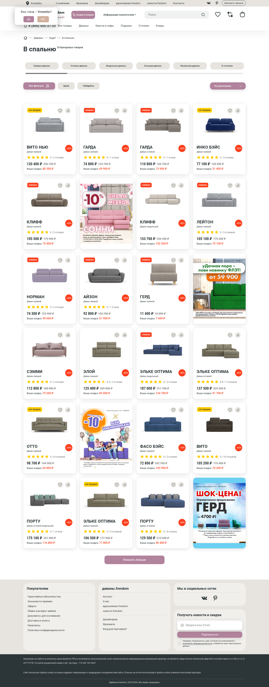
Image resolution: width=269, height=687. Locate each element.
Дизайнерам (102, 3)
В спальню (68, 38)
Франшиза (82, 3)
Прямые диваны (42, 66)
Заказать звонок (233, 3)
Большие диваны (153, 66)
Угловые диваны (79, 66)
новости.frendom (156, 3)
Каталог (107, 596)
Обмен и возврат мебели (42, 611)
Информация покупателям (118, 14)
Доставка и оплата (39, 620)
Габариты (88, 85)
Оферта (32, 606)
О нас (106, 601)
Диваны (38, 38)
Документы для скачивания (44, 615)
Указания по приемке (40, 601)
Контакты (178, 3)
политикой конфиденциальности (197, 643)
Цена (66, 85)
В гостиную (227, 66)
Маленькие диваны (190, 66)
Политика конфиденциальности (46, 630)
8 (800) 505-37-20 (39, 26)
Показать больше (134, 559)
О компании (62, 3)
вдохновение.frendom (128, 3)
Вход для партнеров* (115, 629)
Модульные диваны (116, 66)
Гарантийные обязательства (44, 596)
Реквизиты (34, 625)
